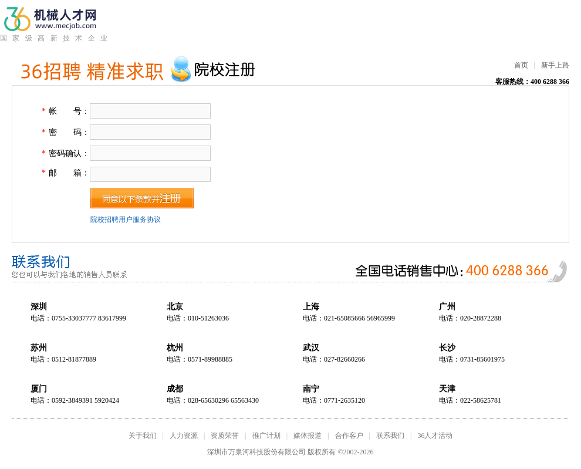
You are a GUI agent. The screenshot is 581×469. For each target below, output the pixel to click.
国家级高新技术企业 (53, 38)
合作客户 (349, 435)
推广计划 (266, 435)
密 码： (69, 132)
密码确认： (69, 153)
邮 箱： (69, 172)
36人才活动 (434, 435)
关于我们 (143, 435)
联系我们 (390, 435)
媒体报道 (307, 435)
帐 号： (69, 111)
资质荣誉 (225, 435)
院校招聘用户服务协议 (125, 219)
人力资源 (184, 435)
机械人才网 (53, 19)
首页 (521, 65)
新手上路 (555, 65)
